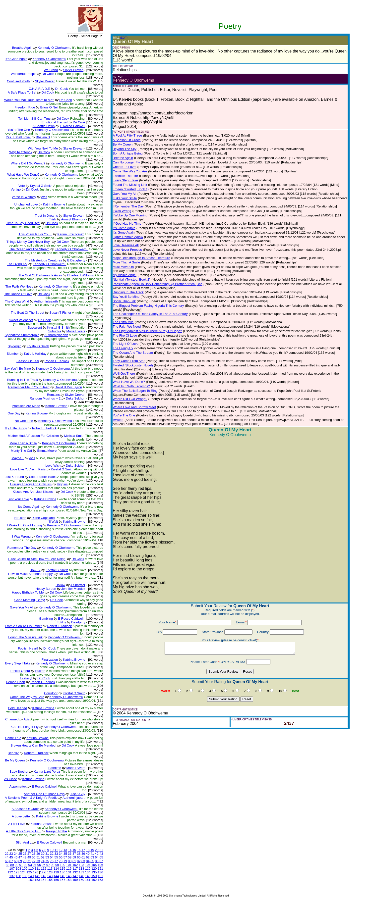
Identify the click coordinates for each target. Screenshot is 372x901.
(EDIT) (123, 37)
